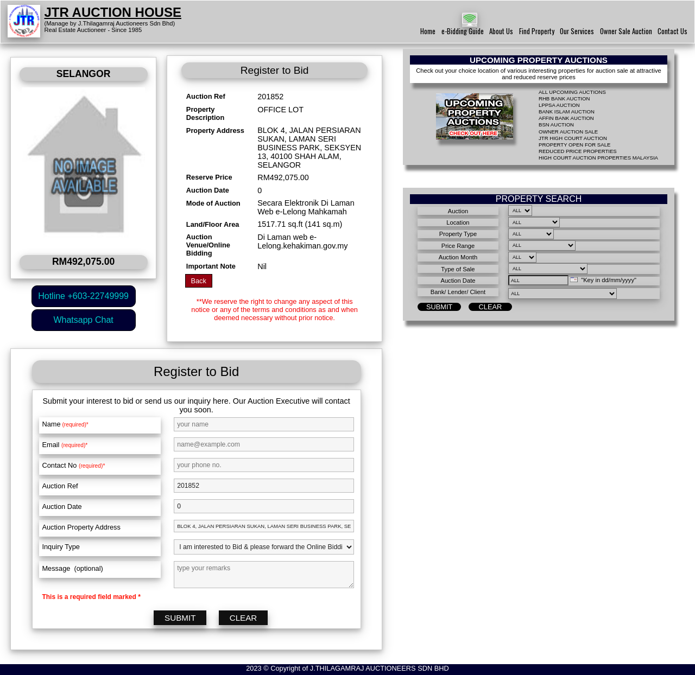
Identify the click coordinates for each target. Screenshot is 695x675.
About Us (501, 31)
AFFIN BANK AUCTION (566, 118)
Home (427, 31)
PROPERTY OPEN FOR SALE (574, 145)
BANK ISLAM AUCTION (567, 111)
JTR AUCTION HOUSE (113, 12)
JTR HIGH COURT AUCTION (573, 138)
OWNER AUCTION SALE (568, 132)
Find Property (536, 31)
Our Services (577, 31)
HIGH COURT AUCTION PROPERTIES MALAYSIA (598, 158)
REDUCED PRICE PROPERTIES (578, 151)
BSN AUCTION (556, 125)
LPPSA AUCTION (559, 105)
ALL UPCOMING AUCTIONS (572, 92)
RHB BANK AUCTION (564, 98)
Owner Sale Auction (626, 31)
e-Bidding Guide (462, 31)
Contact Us (672, 31)
